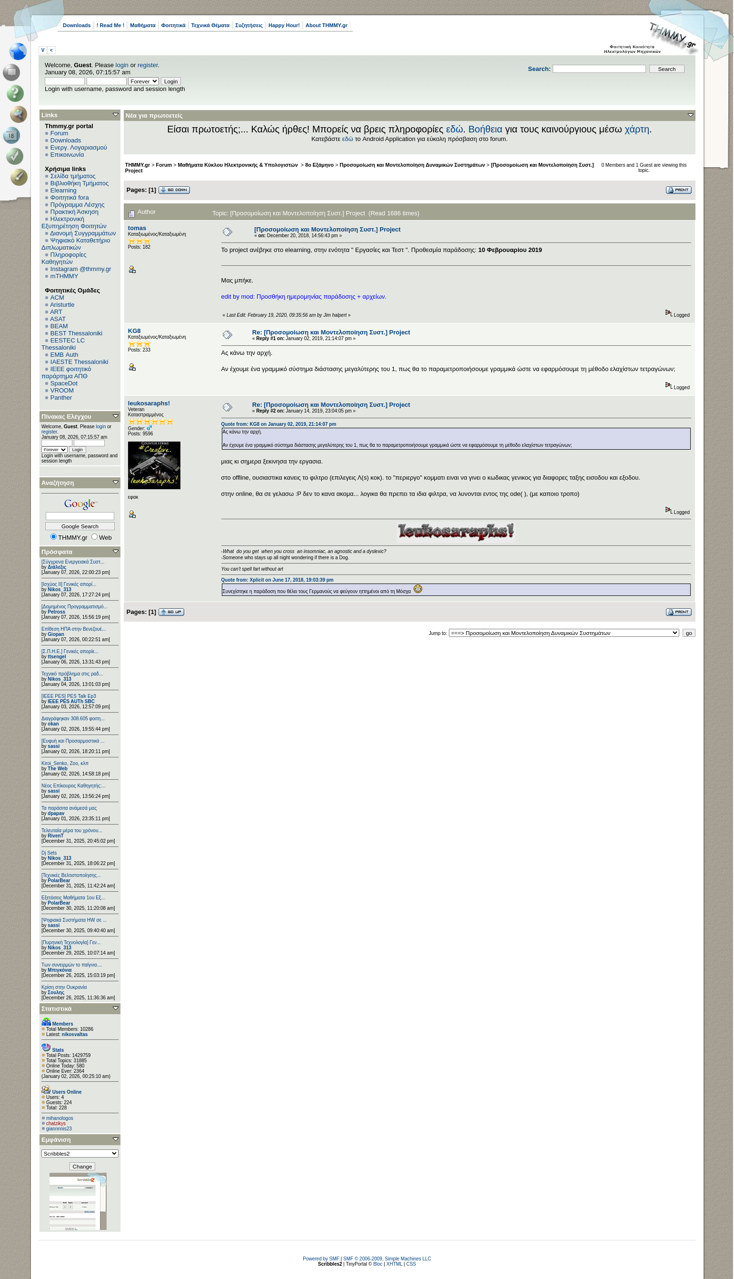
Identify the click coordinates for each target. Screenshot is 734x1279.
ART (56, 311)
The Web (57, 768)
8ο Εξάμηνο (319, 165)
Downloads (77, 25)
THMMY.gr (137, 165)
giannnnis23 (59, 1128)
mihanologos (59, 1118)
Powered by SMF (321, 1258)
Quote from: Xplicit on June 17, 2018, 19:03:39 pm (277, 580)
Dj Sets (49, 853)
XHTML (395, 1264)
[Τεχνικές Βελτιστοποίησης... (70, 875)
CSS (411, 1264)
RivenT (55, 835)
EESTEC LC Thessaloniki (63, 344)
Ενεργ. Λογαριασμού (78, 147)
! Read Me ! (111, 25)
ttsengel (57, 656)
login (122, 65)
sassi (54, 746)
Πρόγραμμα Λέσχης (77, 204)
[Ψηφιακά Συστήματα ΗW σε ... (74, 920)
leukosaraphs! (149, 403)
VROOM (62, 390)
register (148, 65)
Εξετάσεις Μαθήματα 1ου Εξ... (73, 897)
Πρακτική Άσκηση (74, 211)
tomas (137, 228)
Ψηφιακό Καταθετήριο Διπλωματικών (75, 244)
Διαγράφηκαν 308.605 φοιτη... (73, 718)
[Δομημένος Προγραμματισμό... (74, 606)
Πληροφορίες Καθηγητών (64, 258)
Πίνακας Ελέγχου (66, 416)
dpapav (56, 813)
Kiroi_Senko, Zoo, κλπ (65, 763)
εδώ (454, 129)
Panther (61, 397)
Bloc (377, 1264)
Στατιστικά (56, 1008)
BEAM (59, 326)
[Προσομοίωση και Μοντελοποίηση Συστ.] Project (327, 229)
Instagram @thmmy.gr (80, 268)
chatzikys (56, 1123)
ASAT (58, 318)
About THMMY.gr (326, 25)
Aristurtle (62, 304)
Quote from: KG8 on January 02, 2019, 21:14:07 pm (279, 424)
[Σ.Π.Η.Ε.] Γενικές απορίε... (70, 651)
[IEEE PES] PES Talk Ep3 (68, 696)
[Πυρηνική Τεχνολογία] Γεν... (70, 942)
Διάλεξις (57, 567)
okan (53, 723)
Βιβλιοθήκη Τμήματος (79, 183)
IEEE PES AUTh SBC (71, 701)
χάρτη (637, 129)
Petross (56, 611)
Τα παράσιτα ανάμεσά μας (69, 808)
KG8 (134, 330)
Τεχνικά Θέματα (210, 25)
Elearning (63, 190)
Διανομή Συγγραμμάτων (83, 233)
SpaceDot (64, 383)
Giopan (56, 634)
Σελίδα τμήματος (73, 176)
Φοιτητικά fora (69, 197)
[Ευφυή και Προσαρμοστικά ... (72, 741)
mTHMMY (64, 276)
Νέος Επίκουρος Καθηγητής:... (73, 785)
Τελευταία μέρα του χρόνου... (71, 830)
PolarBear (59, 880)
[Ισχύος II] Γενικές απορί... (68, 584)
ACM (57, 297)
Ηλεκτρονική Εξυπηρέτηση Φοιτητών (74, 222)
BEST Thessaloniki (76, 333)
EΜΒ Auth (64, 354)
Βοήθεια (485, 129)
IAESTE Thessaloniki (79, 361)
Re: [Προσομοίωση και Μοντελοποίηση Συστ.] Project (331, 332)
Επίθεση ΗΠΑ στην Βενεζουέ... (73, 629)
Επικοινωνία (67, 154)
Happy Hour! (284, 25)
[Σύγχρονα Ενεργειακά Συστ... (72, 561)
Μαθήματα (142, 25)
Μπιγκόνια (59, 970)
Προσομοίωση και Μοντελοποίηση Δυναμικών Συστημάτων (413, 165)
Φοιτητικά (173, 25)
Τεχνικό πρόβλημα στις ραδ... (72, 673)
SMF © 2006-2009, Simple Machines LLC (387, 1258)
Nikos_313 (59, 589)
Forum (59, 133)
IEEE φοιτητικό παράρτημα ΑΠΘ (66, 372)
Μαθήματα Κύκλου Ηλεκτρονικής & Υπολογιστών (238, 165)
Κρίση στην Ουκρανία (64, 987)
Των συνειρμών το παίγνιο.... (71, 964)
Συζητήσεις (249, 25)
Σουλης (56, 992)
